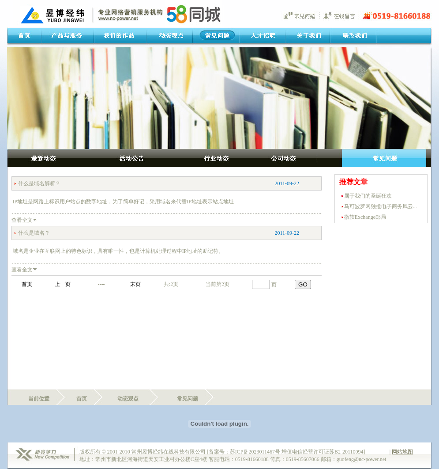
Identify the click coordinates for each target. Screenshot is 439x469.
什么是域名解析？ (39, 183)
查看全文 (22, 220)
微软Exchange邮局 (365, 217)
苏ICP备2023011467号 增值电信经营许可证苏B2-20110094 (297, 452)
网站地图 (402, 452)
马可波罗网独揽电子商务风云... (380, 206)
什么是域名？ (34, 233)
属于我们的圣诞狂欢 (368, 196)
